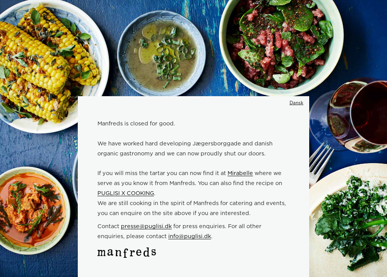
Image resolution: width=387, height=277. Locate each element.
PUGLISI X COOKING (125, 193)
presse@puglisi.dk (146, 226)
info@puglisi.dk (189, 236)
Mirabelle (240, 173)
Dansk (296, 102)
